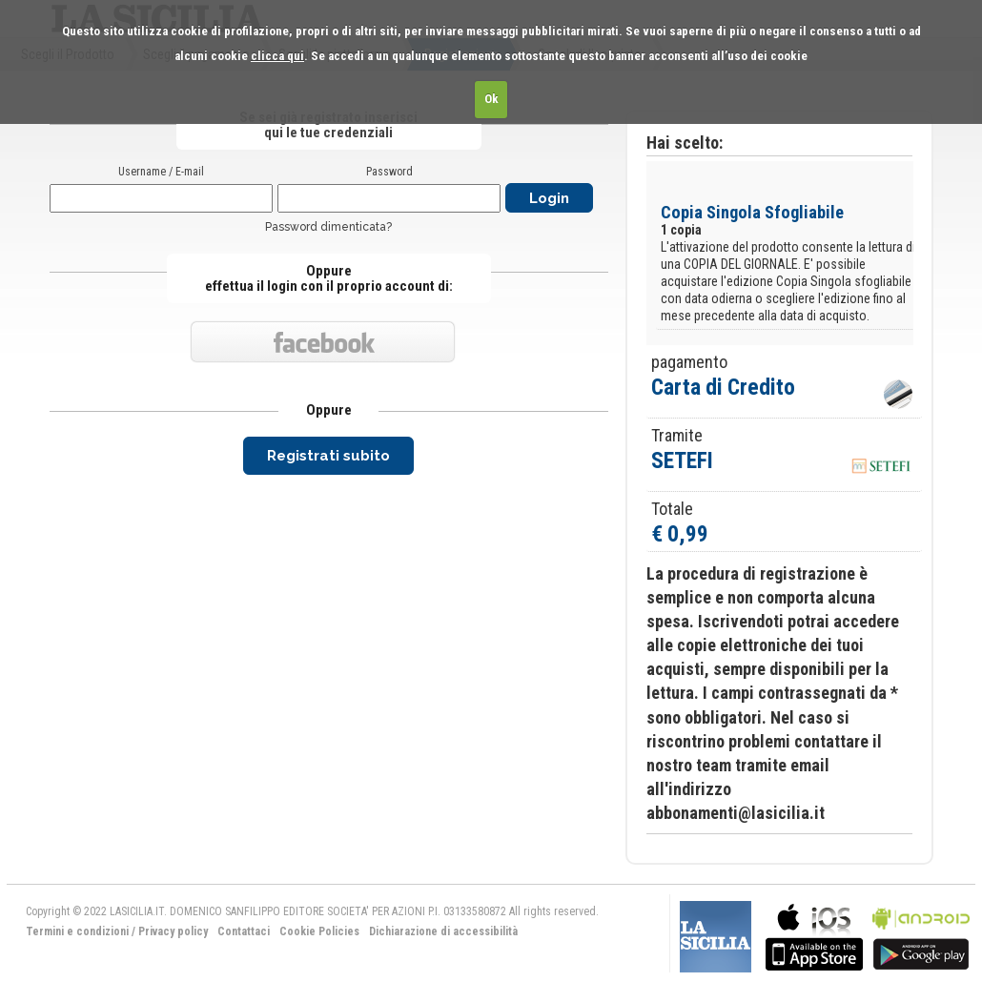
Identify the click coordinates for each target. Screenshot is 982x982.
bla (814, 935)
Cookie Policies (319, 931)
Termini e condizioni (77, 931)
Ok (491, 99)
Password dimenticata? (328, 227)
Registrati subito (328, 455)
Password (389, 171)
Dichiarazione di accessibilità (443, 931)
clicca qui (277, 56)
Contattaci (243, 931)
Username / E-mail (161, 171)
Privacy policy (173, 931)
